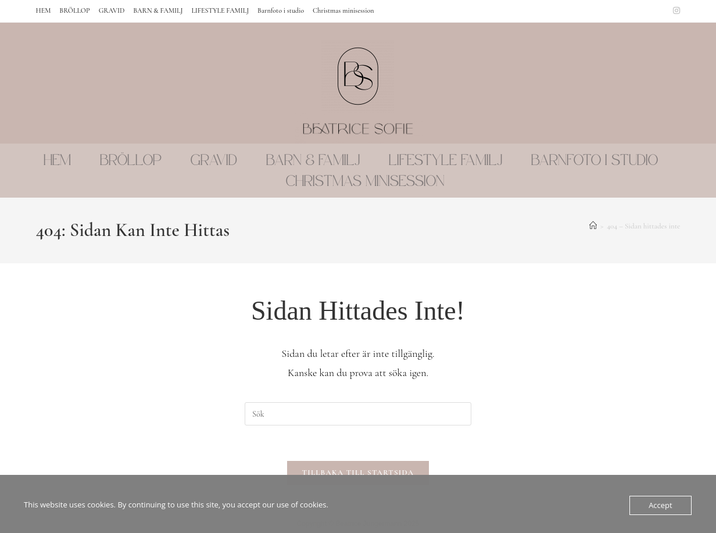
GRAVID (112, 10)
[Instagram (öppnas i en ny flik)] (675, 11)
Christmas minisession (343, 10)
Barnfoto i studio (280, 10)
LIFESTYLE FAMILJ (220, 10)
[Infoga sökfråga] (358, 413)
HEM (43, 10)
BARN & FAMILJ (157, 10)
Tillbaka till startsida (358, 472)
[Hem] (593, 226)
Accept (660, 505)
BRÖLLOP (74, 10)
